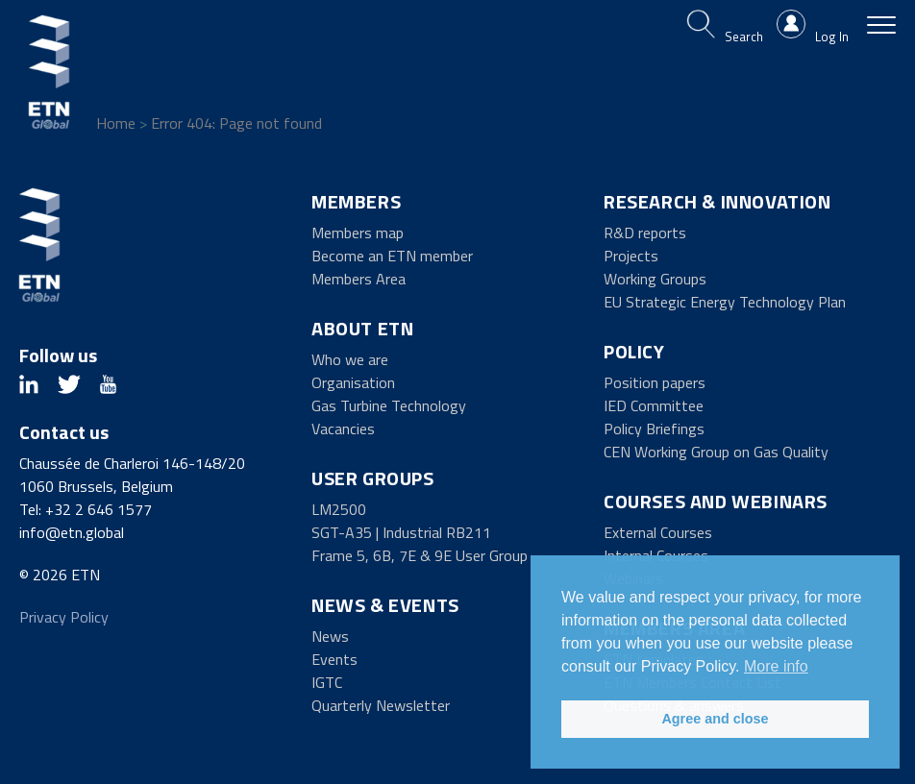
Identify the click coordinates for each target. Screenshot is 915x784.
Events (334, 659)
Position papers (654, 382)
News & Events (385, 605)
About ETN (362, 328)
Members (356, 201)
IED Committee (654, 405)
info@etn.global (71, 532)
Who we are (349, 359)
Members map (357, 232)
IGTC (326, 682)
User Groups (372, 478)
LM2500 (338, 509)
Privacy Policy (64, 616)
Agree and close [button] (714, 718)
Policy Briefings (654, 428)
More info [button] (776, 666)
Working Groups (655, 278)
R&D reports (645, 232)
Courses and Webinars (716, 501)
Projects (631, 255)
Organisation (353, 382)
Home (116, 123)
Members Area (358, 278)
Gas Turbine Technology (388, 405)
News (330, 636)
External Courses (658, 532)
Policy (634, 351)
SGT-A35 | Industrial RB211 (401, 532)
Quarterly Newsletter (380, 705)
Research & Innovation (717, 201)
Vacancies (343, 428)
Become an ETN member (392, 255)
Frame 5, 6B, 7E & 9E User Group (419, 555)
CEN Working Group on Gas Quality (716, 451)
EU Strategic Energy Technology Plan (725, 301)
